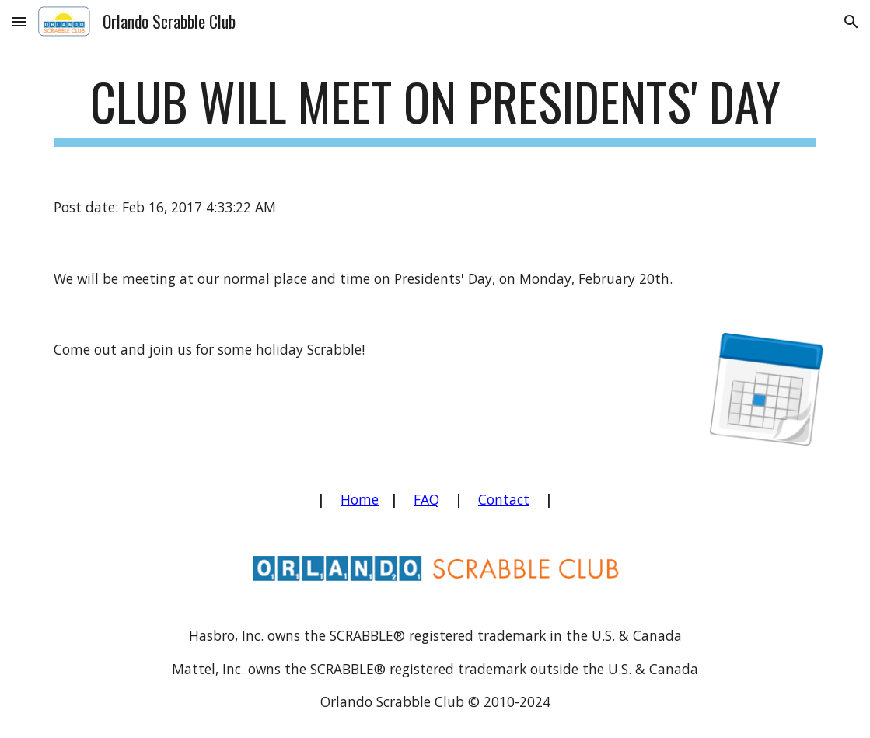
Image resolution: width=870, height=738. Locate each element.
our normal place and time (283, 278)
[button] (18, 21)
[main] (435, 109)
